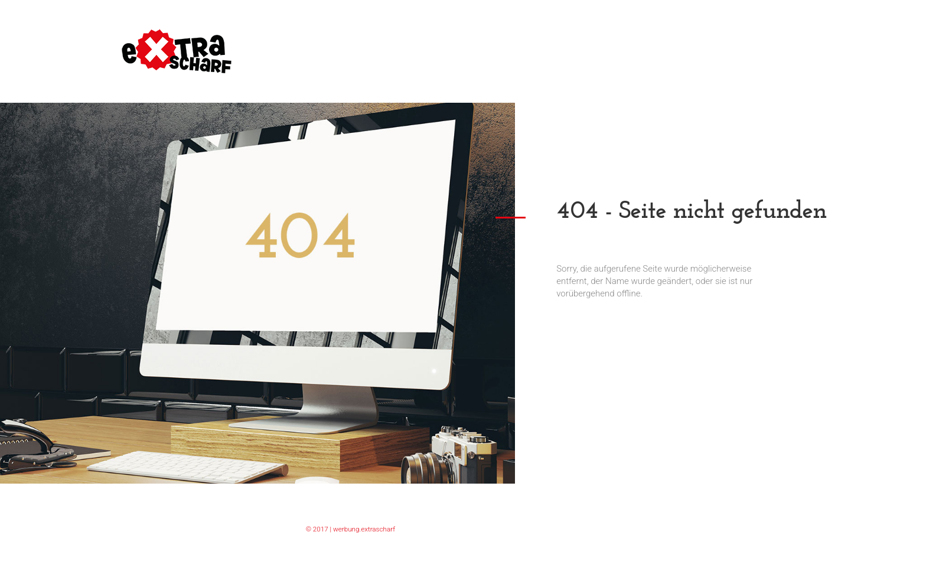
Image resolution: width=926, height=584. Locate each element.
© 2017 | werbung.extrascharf (350, 529)
